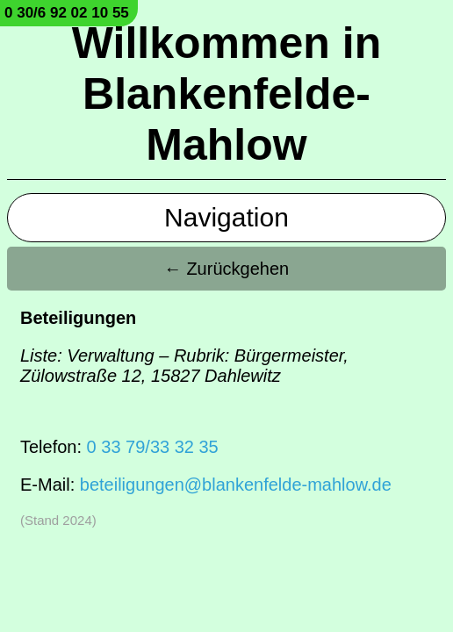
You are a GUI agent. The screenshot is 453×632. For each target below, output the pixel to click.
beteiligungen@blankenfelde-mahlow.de (236, 484)
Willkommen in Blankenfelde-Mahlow (226, 93)
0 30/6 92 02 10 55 (66, 12)
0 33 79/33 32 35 (153, 446)
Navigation (226, 217)
